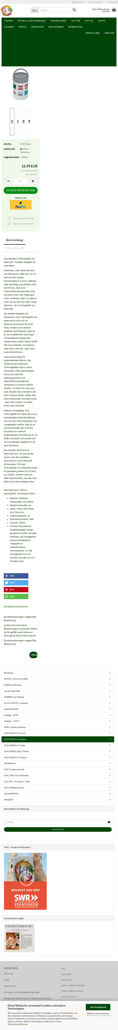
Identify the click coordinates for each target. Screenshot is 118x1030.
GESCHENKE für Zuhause (15, 757)
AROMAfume (10, 763)
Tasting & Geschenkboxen (42, 21)
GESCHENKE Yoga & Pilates (16, 751)
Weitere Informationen (98, 1013)
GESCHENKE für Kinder (14, 745)
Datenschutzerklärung (17, 1024)
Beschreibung (14, 240)
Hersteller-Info (15, 248)
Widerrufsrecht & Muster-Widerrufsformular (27, 998)
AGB (6, 979)
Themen (19, 21)
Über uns (98, 21)
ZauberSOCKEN (11, 709)
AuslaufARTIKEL (11, 793)
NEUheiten (9, 673)
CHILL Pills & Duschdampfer (16, 775)
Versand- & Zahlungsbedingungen (22, 992)
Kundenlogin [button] (95, 2)
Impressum (10, 985)
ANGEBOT (8, 799)
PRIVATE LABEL (82, 21)
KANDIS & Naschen (12, 685)
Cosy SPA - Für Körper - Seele (17, 781)
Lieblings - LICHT (11, 721)
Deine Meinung (34, 654)
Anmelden (58, 829)
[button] (78, 2)
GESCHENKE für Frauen (15, 733)
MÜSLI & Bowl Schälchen (15, 727)
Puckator (32, 63)
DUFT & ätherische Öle (14, 769)
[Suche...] (35, 10)
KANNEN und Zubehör (14, 697)
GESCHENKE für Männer (15, 739)
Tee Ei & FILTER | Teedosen (16, 703)
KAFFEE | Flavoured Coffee (16, 679)
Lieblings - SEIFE (11, 715)
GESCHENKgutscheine (14, 787)
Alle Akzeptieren (98, 1007)
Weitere (65, 21)
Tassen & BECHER (12, 691)
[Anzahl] (20, 181)
